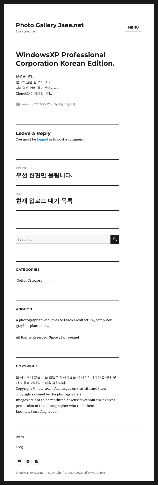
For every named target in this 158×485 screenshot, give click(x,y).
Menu (133, 27)
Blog (19, 447)
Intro (20, 437)
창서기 (71, 104)
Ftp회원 (58, 104)
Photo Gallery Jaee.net (50, 25)
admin (26, 104)
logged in (44, 139)
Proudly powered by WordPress (85, 473)
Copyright (54, 473)
